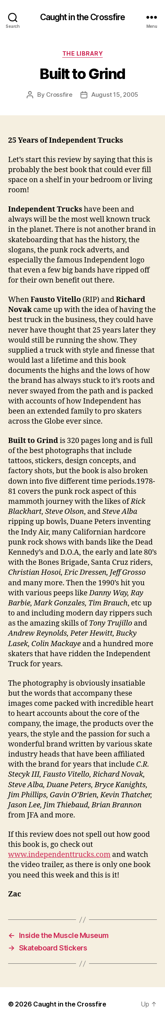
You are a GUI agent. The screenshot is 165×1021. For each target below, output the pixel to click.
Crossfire (59, 94)
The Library (82, 53)
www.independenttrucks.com (59, 854)
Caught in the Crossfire (82, 17)
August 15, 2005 (114, 94)
